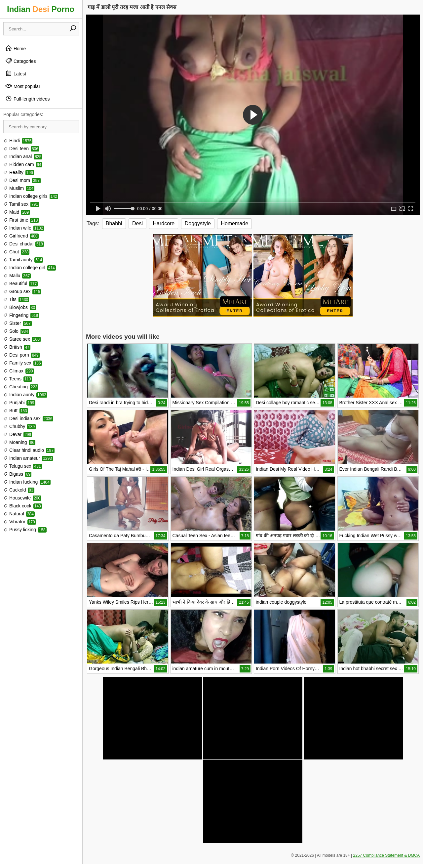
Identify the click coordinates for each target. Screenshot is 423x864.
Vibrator (19, 521)
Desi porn (21, 355)
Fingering (21, 315)
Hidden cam (22, 164)
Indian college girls (30, 196)
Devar (17, 434)
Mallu (17, 275)
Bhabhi (114, 223)
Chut (16, 251)
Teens (17, 378)
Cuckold (18, 490)
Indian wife (23, 228)
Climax (18, 370)
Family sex (22, 363)
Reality (18, 172)
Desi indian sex (28, 418)
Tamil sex (21, 204)
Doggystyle (198, 223)
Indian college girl (29, 267)
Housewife (22, 497)
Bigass (17, 474)
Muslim (18, 188)
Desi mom (22, 180)
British (16, 347)
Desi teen (21, 148)
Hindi (17, 140)
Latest (15, 73)
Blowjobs (19, 307)
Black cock (22, 505)
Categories (20, 61)
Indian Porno (40, 9)
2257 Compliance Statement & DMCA (386, 855)
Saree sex (22, 339)
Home (15, 48)
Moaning (19, 442)
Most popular (22, 86)
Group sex (22, 291)
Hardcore (163, 223)
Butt (15, 410)
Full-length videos (27, 98)
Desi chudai (23, 243)
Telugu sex (22, 466)
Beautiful (20, 283)
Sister (17, 323)
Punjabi (19, 402)
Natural (19, 513)
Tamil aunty (23, 259)
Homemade (234, 223)
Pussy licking (25, 529)
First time (21, 220)
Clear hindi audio (29, 450)
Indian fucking (27, 482)
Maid (16, 212)
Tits (16, 299)
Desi (137, 223)
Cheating (20, 386)
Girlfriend (21, 235)
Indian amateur (28, 458)
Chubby (19, 426)
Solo (16, 331)
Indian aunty (25, 394)
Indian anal (22, 156)
